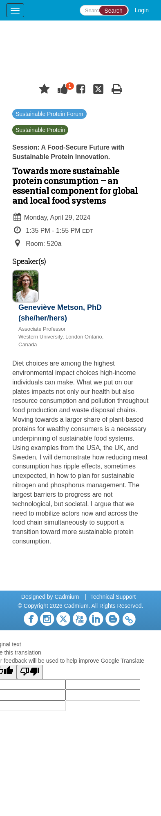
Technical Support (113, 596)
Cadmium (66, 596)
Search (113, 10)
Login (142, 10)
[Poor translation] (30, 672)
